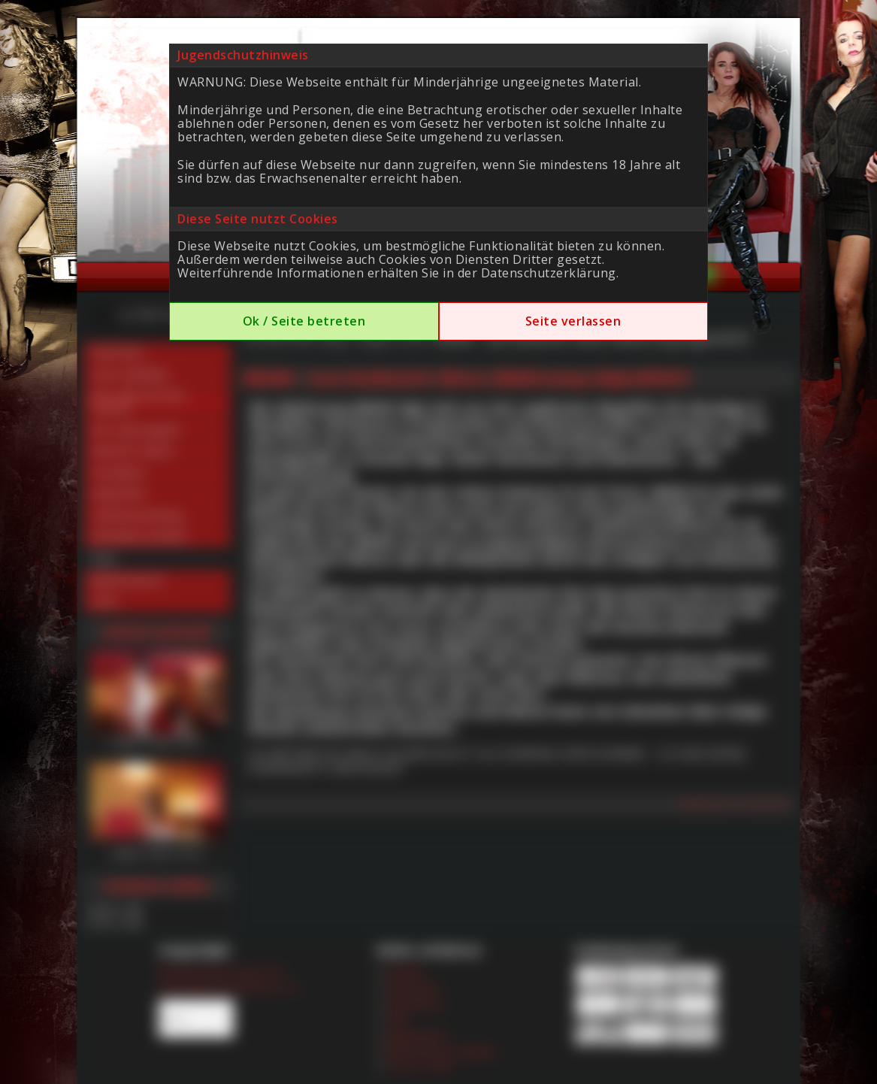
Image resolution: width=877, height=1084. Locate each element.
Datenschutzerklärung (548, 273)
